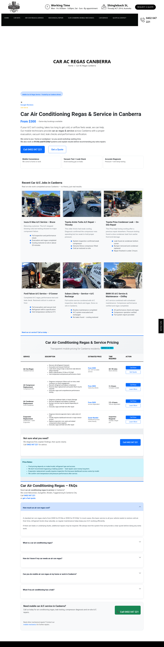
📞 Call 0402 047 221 (128, 611)
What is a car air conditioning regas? (38, 543)
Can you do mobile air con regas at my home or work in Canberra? (50, 574)
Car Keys (17, 18)
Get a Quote (161, 326)
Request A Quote (145, 7)
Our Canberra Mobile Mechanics (81, 18)
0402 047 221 (151, 19)
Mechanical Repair (55, 18)
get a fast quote (29, 498)
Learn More (133, 389)
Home (6, 18)
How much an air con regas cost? (36, 508)
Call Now (133, 368)
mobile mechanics (29, 624)
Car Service (103, 18)
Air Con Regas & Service (34, 18)
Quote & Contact (119, 18)
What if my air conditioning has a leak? (38, 590)
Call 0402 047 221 (32, 149)
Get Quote (133, 372)
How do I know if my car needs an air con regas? (42, 558)
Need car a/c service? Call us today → (35, 332)
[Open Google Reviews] (26, 105)
